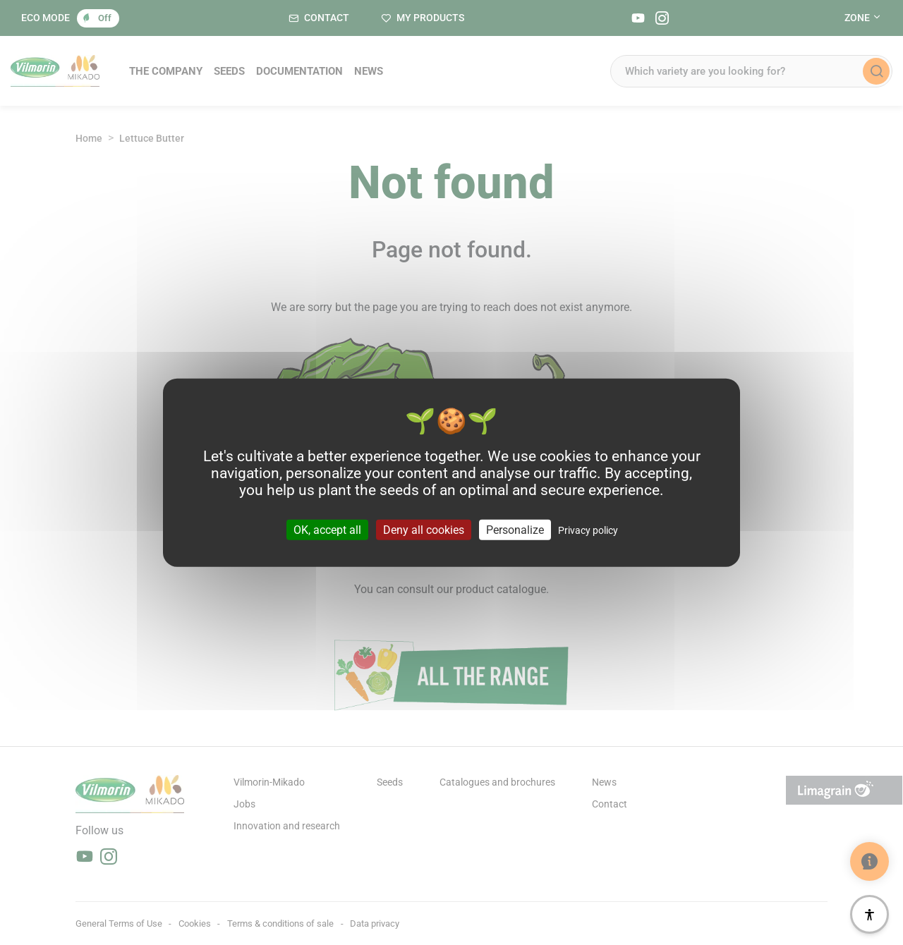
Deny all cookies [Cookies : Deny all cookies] (423, 529)
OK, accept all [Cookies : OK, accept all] (327, 529)
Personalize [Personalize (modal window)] (515, 529)
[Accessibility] (869, 914)
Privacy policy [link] (588, 529)
